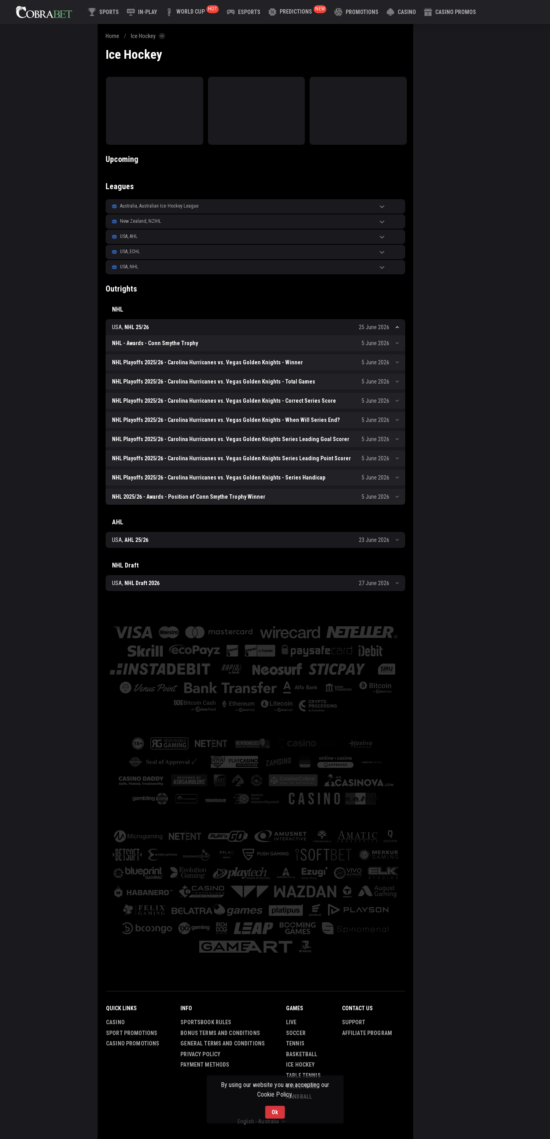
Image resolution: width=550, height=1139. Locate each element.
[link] (44, 12)
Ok (275, 1112)
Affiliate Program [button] (367, 1033)
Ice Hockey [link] (143, 36)
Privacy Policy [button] (200, 1054)
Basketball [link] (301, 1054)
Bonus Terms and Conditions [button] (220, 1033)
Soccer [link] (296, 1033)
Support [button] (354, 1022)
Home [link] (112, 36)
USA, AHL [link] (129, 236)
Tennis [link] (295, 1043)
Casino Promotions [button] (132, 1043)
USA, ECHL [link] (130, 251)
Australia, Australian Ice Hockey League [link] (159, 206)
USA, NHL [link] (129, 267)
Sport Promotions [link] (131, 1033)
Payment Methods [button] (204, 1064)
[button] (401, 12)
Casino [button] (115, 1022)
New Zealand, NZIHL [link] (140, 221)
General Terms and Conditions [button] (222, 1043)
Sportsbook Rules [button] (205, 1022)
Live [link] (291, 1022)
